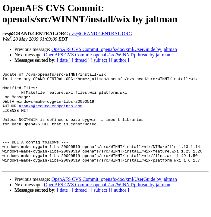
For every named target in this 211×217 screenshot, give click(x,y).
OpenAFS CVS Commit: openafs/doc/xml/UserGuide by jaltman (114, 49)
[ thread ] (81, 60)
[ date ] (64, 60)
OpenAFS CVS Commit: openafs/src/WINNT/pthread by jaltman (107, 54)
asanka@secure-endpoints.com (51, 113)
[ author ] (120, 60)
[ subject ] (100, 60)
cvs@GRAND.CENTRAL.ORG (100, 33)
